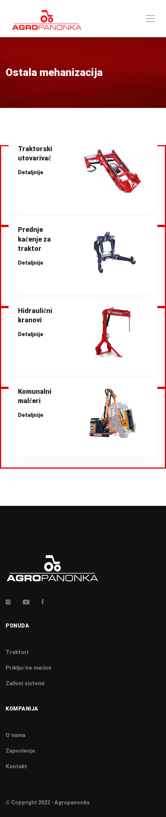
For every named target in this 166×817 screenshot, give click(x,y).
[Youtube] (26, 602)
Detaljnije (30, 172)
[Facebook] (42, 602)
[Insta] (8, 602)
